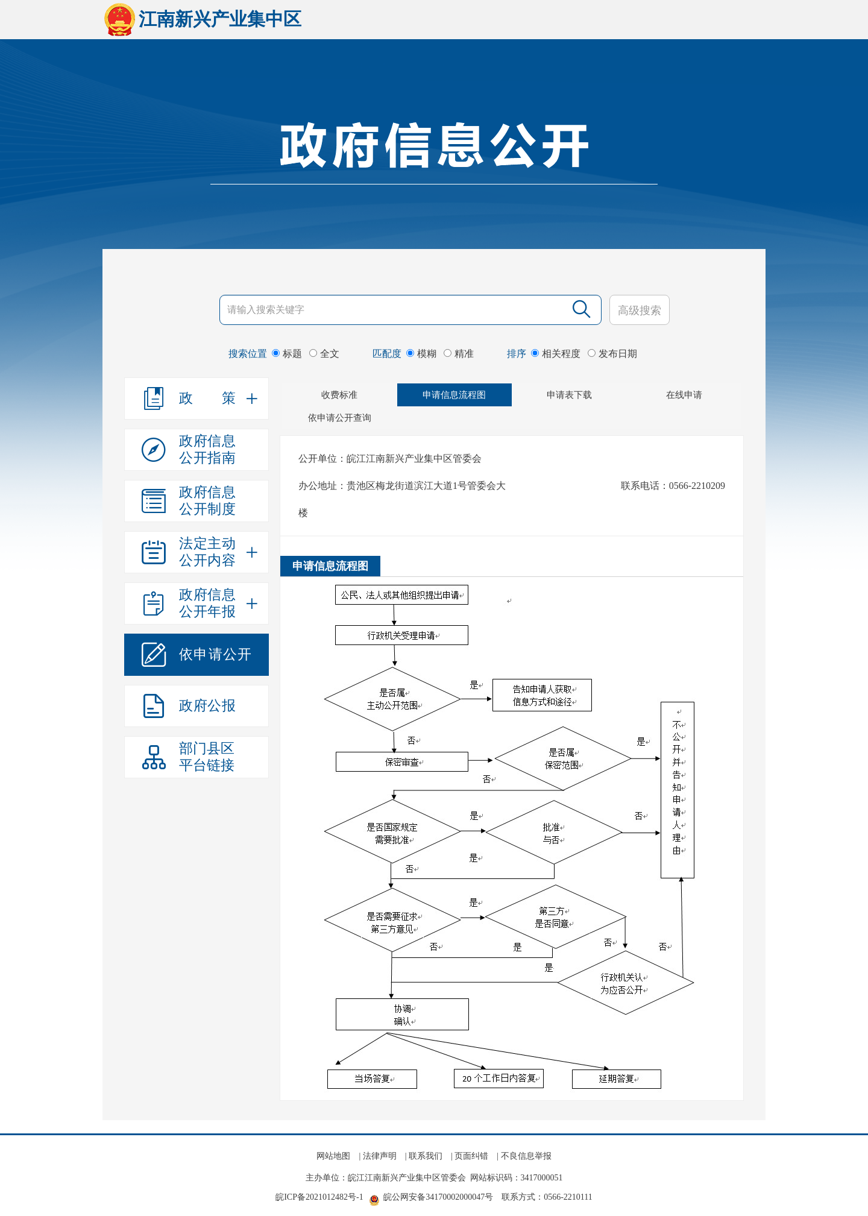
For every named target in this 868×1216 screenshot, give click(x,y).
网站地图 (333, 1156)
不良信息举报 (526, 1156)
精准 (459, 353)
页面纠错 (471, 1156)
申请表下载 (569, 395)
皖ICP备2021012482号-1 (319, 1197)
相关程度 (555, 353)
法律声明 (380, 1156)
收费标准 (339, 395)
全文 (324, 353)
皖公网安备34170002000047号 (438, 1197)
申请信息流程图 (454, 395)
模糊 (421, 353)
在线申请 (684, 395)
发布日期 (612, 353)
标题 (287, 353)
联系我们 (425, 1156)
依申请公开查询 (339, 418)
